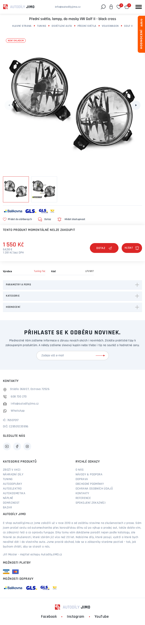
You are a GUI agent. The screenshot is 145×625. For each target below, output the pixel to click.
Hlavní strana (22, 26)
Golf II (128, 26)
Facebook (49, 617)
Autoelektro (12, 488)
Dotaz (104, 248)
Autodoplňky (12, 484)
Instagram (75, 617)
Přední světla (87, 26)
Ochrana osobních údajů (94, 488)
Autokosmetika (14, 493)
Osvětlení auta (62, 26)
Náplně (8, 498)
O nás (80, 469)
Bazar (7, 507)
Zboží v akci (12, 469)
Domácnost (11, 502)
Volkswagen (110, 26)
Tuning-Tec (39, 271)
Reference (83, 498)
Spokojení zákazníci (91, 502)
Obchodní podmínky (90, 484)
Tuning (41, 26)
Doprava (82, 479)
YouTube (102, 617)
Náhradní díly (13, 474)
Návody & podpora (89, 474)
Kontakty (82, 493)
